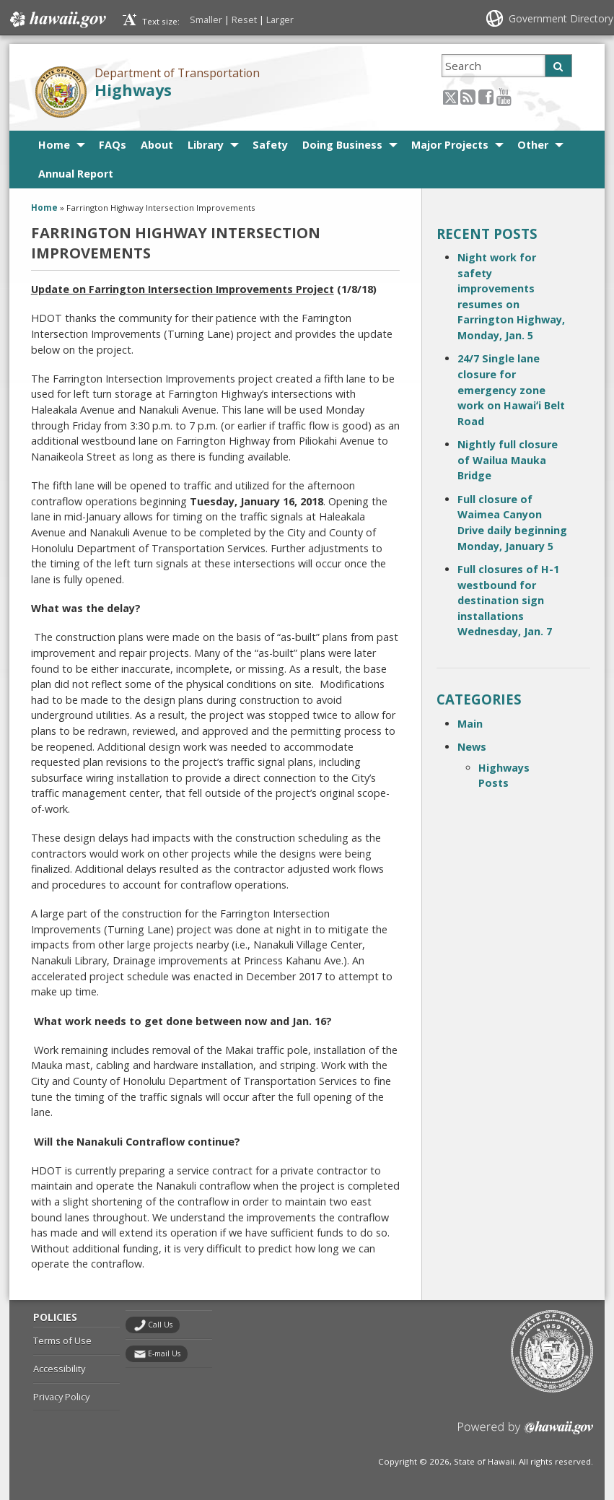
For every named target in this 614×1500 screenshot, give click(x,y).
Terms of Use (62, 1340)
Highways (133, 90)
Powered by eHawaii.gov (525, 1433)
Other (532, 145)
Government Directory (561, 18)
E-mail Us (164, 1353)
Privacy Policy (61, 1396)
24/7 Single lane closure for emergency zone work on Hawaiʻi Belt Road (511, 389)
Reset (244, 19)
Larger (280, 19)
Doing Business (342, 145)
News (471, 747)
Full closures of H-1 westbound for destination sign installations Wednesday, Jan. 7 (508, 600)
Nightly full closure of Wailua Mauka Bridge (507, 459)
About (157, 145)
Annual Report (75, 173)
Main (470, 724)
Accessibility (59, 1368)
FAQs (112, 145)
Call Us (160, 1325)
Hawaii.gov (56, 19)
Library (206, 145)
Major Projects (449, 145)
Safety (270, 145)
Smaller (206, 19)
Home (54, 145)
